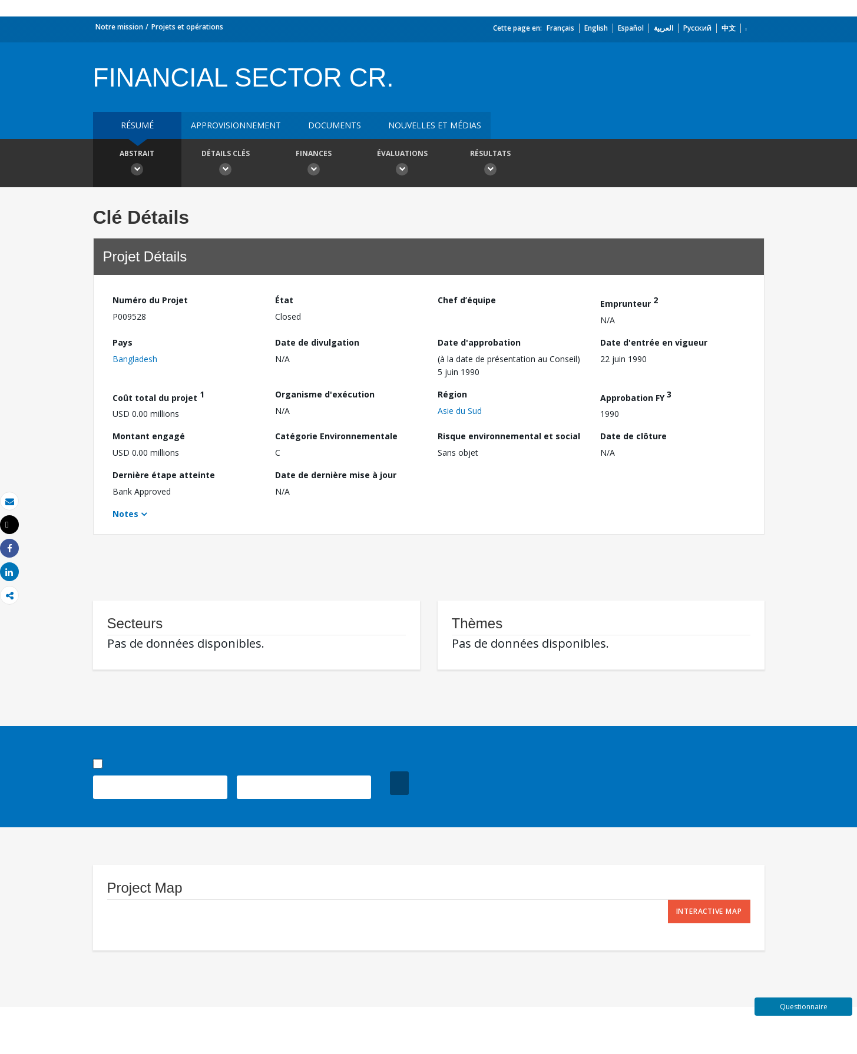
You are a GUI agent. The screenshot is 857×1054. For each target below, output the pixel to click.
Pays (122, 342)
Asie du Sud (460, 410)
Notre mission (119, 27)
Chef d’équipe (467, 300)
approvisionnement (236, 125)
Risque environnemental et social (509, 436)
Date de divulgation (317, 342)
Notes (125, 513)
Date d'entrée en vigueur (653, 342)
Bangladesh (134, 358)
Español (631, 28)
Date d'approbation (479, 342)
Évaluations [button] (402, 164)
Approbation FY (635, 396)
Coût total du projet (158, 396)
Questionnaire (804, 1007)
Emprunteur (629, 301)
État (284, 300)
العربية (663, 28)
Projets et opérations (187, 27)
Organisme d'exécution (325, 394)
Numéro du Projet (150, 300)
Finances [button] (314, 164)
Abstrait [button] (137, 164)
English (596, 28)
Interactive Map (709, 911)
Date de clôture (633, 436)
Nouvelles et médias (434, 125)
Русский (697, 28)
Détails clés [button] (225, 164)
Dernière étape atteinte (163, 474)
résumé (137, 125)
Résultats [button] (490, 164)
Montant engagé (148, 436)
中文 (729, 28)
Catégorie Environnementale (336, 436)
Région (452, 394)
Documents (334, 125)
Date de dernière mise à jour (335, 474)
